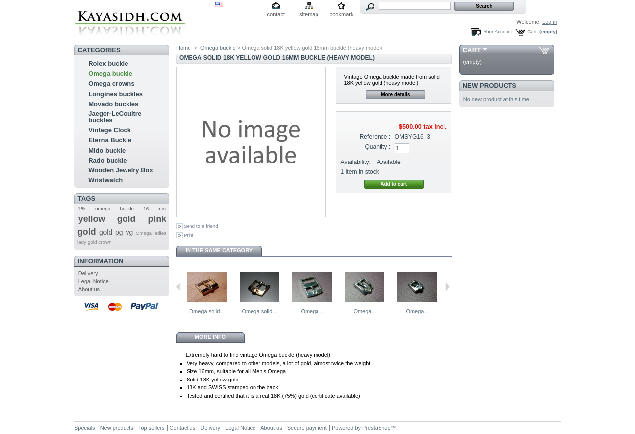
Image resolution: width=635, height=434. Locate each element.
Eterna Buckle (109, 140)
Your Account (497, 31)
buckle (127, 208)
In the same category (219, 250)
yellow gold (107, 219)
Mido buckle (107, 150)
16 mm (154, 208)
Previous (178, 286)
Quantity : (377, 146)
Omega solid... (207, 311)
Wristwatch (105, 180)
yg (129, 232)
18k (82, 208)
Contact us (183, 428)
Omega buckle (110, 73)
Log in (549, 22)
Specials (84, 428)
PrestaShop (376, 428)
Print (188, 235)
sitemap (308, 14)
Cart (472, 50)
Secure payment (307, 428)
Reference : (375, 136)
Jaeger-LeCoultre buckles (114, 117)
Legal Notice (93, 281)
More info (210, 337)
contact (276, 14)
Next (447, 286)
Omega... (312, 311)
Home (183, 48)
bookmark (341, 14)
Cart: (532, 31)
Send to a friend (201, 226)
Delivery (88, 273)
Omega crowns (111, 83)
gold (105, 232)
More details (395, 94)
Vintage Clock (109, 130)
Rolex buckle (108, 63)
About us (89, 289)
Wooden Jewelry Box (120, 170)
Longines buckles (115, 94)
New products (489, 85)
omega (102, 208)
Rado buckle (107, 160)
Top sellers (151, 428)
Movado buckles (113, 104)
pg (119, 232)
